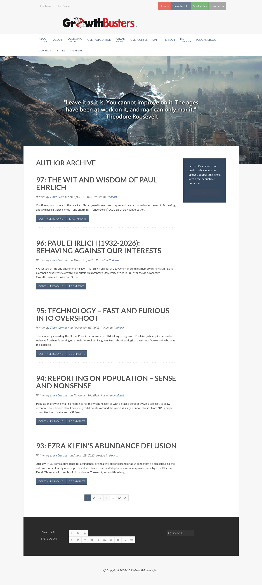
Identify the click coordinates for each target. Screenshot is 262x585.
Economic (75, 39)
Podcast (112, 197)
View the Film (181, 6)
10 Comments (77, 218)
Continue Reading (50, 218)
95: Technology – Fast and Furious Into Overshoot (102, 314)
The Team (168, 39)
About (43, 39)
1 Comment (76, 286)
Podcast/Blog (206, 39)
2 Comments (77, 421)
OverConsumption (143, 39)
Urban (120, 39)
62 (119, 497)
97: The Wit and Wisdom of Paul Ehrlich (96, 183)
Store (61, 50)
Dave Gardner (59, 197)
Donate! (204, 193)
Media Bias (200, 6)
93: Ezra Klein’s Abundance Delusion (106, 445)
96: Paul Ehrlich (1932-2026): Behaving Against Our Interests (98, 247)
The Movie (63, 6)
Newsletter (217, 6)
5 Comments (77, 481)
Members (76, 50)
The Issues (46, 6)
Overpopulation (99, 39)
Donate (164, 6)
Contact (45, 50)
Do (185, 39)
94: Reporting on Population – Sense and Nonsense (106, 382)
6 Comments (77, 353)
